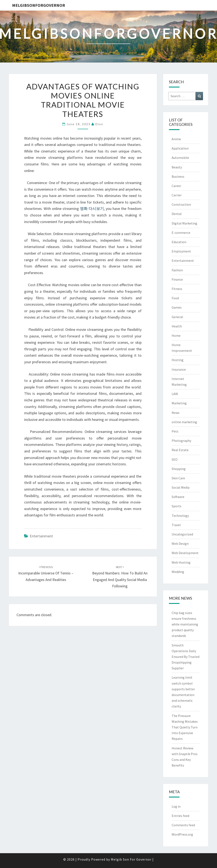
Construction (181, 204)
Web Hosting (181, 562)
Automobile (180, 157)
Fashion (177, 270)
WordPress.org (182, 834)
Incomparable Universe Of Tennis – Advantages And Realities (45, 573)
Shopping (179, 469)
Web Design (180, 543)
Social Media (180, 487)
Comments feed (183, 825)
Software (178, 497)
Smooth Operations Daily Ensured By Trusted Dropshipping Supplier (185, 656)
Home (176, 335)
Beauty (177, 167)
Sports (176, 506)
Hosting (178, 360)
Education (179, 242)
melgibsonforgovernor (38, 5)
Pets (175, 431)
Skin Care (178, 478)
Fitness (177, 289)
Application (180, 148)
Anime (176, 139)
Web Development (185, 553)
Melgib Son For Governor (131, 859)
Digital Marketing (184, 223)
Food (175, 298)
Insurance (179, 369)
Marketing (179, 403)
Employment (181, 251)
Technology (180, 515)
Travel (176, 525)
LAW (175, 394)
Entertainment (41, 536)
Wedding (178, 572)
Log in (176, 806)
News (175, 412)
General (177, 317)
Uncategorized (182, 534)
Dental (177, 214)
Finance (177, 279)
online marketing (184, 422)
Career (176, 186)
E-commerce (181, 232)
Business (178, 176)
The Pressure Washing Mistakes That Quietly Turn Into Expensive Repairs (185, 727)
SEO (175, 459)
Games (177, 307)
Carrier (177, 195)
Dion (99, 124)
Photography (181, 440)
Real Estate (180, 450)
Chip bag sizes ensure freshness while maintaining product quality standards (185, 624)
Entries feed (180, 816)
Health (177, 326)
